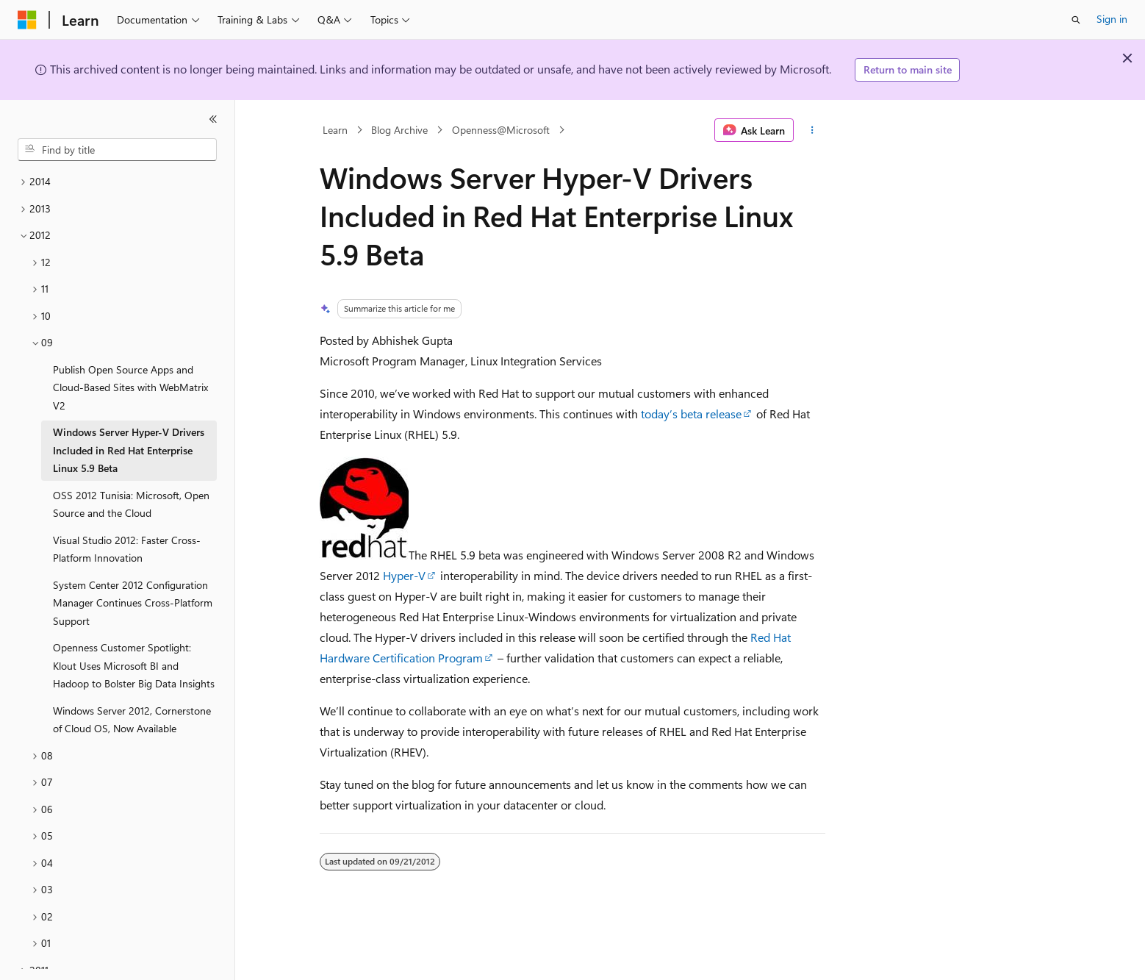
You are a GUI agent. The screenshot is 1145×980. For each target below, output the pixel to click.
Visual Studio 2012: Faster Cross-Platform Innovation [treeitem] (127, 549)
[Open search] (1076, 20)
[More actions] (812, 130)
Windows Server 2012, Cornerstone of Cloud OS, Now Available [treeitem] (132, 720)
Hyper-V (404, 575)
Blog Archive (399, 130)
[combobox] (117, 150)
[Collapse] (213, 119)
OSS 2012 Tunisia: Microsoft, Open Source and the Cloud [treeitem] (131, 504)
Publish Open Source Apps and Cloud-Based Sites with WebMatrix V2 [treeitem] (130, 387)
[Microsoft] (27, 19)
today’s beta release (691, 413)
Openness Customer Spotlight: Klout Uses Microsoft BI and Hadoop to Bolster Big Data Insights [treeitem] (134, 665)
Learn (335, 130)
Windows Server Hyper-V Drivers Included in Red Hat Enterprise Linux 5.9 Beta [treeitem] (128, 450)
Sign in (1111, 19)
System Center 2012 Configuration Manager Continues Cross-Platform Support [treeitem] (132, 603)
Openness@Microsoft (501, 130)
